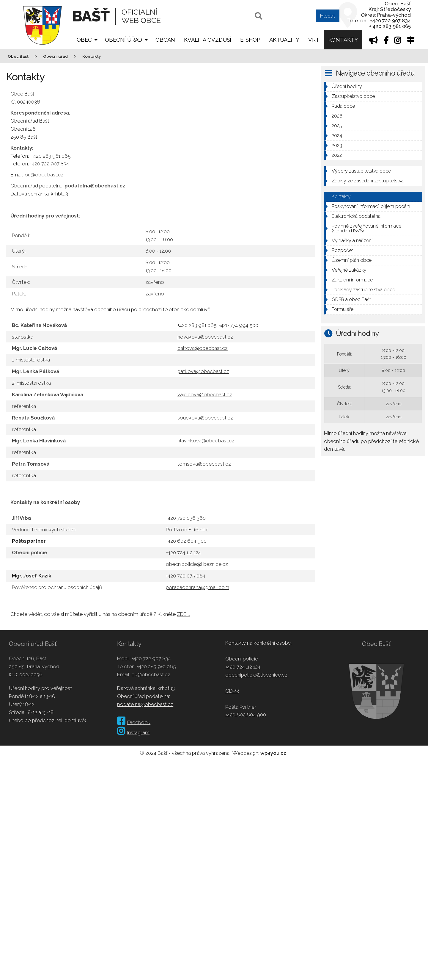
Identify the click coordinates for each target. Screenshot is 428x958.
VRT (313, 40)
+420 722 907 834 (49, 164)
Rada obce (343, 106)
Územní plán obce (352, 260)
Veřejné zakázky (349, 270)
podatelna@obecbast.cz (145, 704)
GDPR (232, 691)
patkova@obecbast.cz (203, 371)
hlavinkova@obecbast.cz (206, 441)
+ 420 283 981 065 (50, 156)
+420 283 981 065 (156, 666)
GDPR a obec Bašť (351, 299)
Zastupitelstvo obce (353, 96)
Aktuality (284, 40)
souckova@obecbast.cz (205, 418)
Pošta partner (29, 541)
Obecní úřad (123, 40)
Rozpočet (342, 250)
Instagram (133, 732)
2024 (337, 135)
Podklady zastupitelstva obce (363, 289)
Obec (84, 40)
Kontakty (343, 40)
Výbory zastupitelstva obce (361, 171)
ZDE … (183, 614)
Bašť (90, 16)
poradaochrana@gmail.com (197, 587)
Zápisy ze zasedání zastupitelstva (368, 181)
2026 (337, 116)
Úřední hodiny (347, 86)
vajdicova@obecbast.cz (204, 394)
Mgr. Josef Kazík (31, 576)
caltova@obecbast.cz (202, 348)
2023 (337, 145)
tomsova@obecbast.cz (204, 464)
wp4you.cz (273, 753)
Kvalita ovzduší (207, 40)
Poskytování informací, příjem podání (371, 206)
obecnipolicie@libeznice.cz (256, 675)
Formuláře (342, 309)
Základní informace (352, 280)
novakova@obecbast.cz (205, 337)
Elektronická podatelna (356, 216)
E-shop (250, 40)
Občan (165, 40)
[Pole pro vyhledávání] (296, 15)
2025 (337, 126)
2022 (337, 155)
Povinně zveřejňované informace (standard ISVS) (366, 228)
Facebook (133, 722)
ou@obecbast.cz (44, 175)
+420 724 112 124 (242, 667)
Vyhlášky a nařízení (352, 240)
